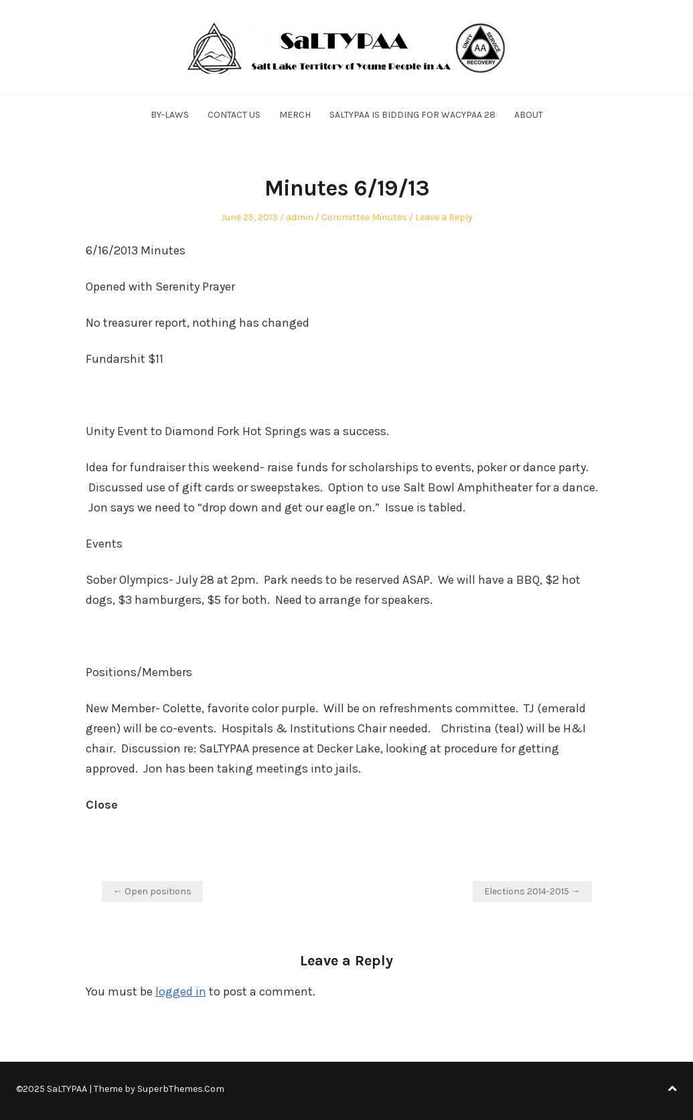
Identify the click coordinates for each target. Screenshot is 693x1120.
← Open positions (152, 891)
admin (299, 217)
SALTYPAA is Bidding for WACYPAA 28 (412, 115)
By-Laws (170, 115)
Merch (295, 115)
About (528, 115)
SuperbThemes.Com (180, 1089)
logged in (180, 991)
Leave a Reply (444, 217)
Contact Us (234, 115)
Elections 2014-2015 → (532, 891)
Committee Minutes (364, 217)
